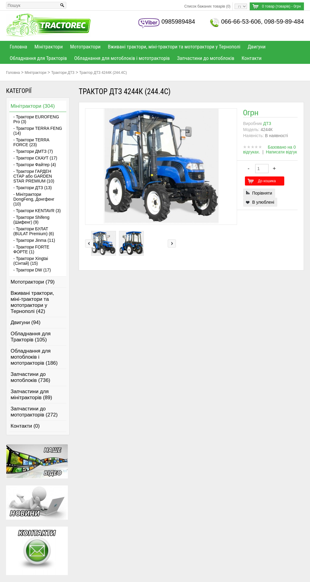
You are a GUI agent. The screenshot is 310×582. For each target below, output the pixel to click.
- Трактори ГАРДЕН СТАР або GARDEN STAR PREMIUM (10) (33, 176)
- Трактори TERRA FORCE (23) (31, 142)
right (172, 243)
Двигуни (256, 47)
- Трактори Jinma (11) (34, 240)
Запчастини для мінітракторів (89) (31, 394)
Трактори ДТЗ (62, 73)
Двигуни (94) (26, 322)
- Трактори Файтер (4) (34, 164)
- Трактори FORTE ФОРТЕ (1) (31, 249)
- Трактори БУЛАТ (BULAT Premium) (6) (33, 231)
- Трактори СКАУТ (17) (35, 158)
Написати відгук (281, 152)
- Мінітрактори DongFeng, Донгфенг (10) (33, 199)
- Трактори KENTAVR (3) (37, 210)
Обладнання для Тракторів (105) (31, 337)
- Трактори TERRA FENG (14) (37, 131)
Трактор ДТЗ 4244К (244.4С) (103, 73)
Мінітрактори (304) (33, 106)
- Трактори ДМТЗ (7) (33, 151)
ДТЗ (267, 123)
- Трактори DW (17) (32, 270)
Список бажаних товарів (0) (207, 6)
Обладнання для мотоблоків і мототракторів (122, 58)
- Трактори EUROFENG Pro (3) (36, 119)
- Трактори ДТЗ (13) (32, 187)
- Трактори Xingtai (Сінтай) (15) (30, 261)
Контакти (252, 58)
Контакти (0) (25, 426)
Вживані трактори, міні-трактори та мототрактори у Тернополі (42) (32, 302)
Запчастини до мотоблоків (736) (30, 377)
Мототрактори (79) (32, 282)
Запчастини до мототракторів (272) (34, 412)
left (89, 243)
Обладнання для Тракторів (38, 58)
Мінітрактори (49, 47)
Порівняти (262, 193)
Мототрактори (85, 47)
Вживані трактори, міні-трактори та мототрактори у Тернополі (174, 47)
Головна (18, 47)
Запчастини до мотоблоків (205, 58)
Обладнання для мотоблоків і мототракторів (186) (34, 357)
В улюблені (263, 202)
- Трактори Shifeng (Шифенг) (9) (31, 220)
